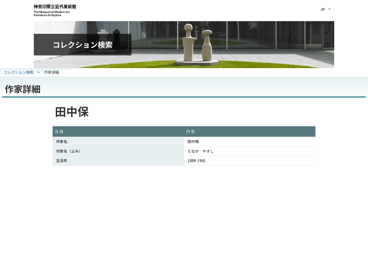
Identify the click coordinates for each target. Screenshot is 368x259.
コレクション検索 (19, 72)
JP (322, 9)
